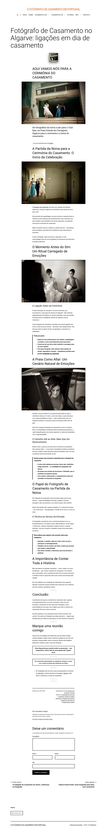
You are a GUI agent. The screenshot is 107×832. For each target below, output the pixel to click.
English (51, 143)
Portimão (72, 693)
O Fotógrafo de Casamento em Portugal (53, 9)
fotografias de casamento (51, 353)
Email (57, 753)
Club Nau (40, 673)
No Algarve (67, 693)
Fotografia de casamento (68, 698)
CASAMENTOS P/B (57, 15)
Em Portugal (69, 691)
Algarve (65, 673)
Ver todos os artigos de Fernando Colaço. (42, 719)
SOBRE (31, 15)
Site (33, 762)
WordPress (93, 825)
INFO (77, 15)
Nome (34, 753)
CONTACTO (86, 15)
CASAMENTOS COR (41, 15)
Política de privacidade (76, 825)
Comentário (36, 736)
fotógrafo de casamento (41, 207)
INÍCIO (25, 15)
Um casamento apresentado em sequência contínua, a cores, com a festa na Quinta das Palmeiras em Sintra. (53, 662)
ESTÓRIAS (70, 15)
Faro (73, 691)
